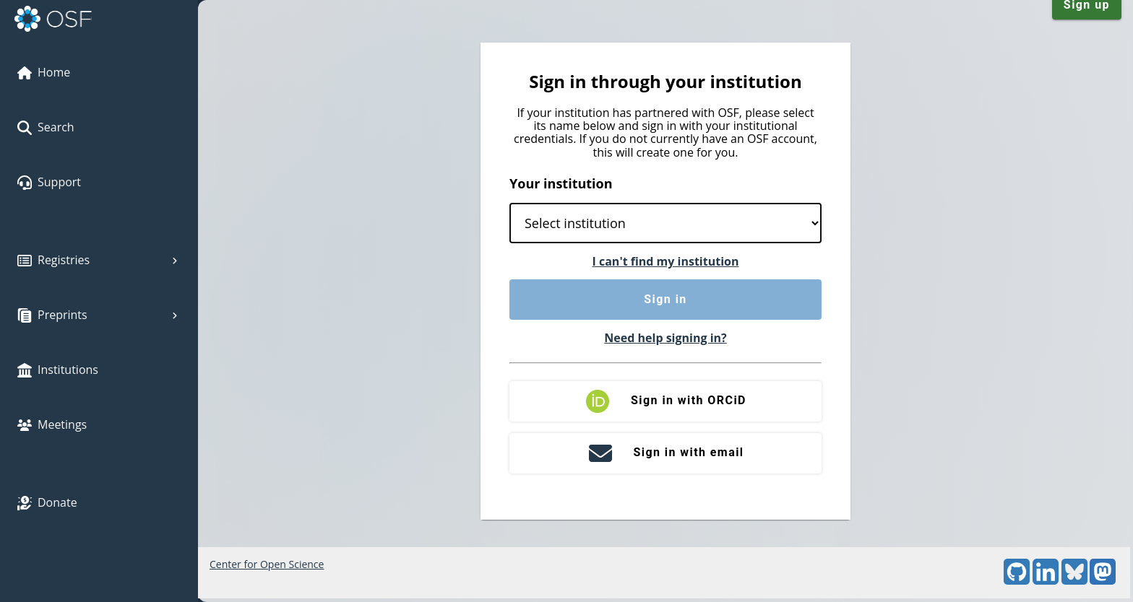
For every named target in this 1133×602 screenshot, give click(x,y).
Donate (47, 502)
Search (45, 127)
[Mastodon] (1103, 581)
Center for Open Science (267, 564)
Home (43, 72)
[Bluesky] (1074, 581)
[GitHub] (1017, 581)
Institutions (57, 370)
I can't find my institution (666, 261)
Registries (99, 260)
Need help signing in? (665, 338)
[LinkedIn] (1046, 581)
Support (49, 182)
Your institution (561, 183)
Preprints (99, 315)
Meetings (52, 424)
